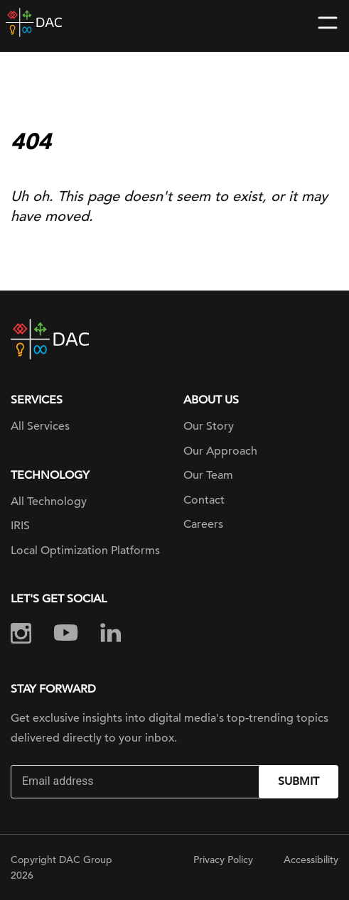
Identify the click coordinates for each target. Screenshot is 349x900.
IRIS (20, 526)
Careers (203, 524)
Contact (204, 500)
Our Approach (220, 451)
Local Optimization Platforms (85, 550)
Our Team (208, 475)
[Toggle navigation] (327, 22)
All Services (40, 426)
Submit (298, 781)
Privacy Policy (223, 859)
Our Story (208, 426)
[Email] (136, 781)
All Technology (49, 501)
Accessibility (311, 859)
